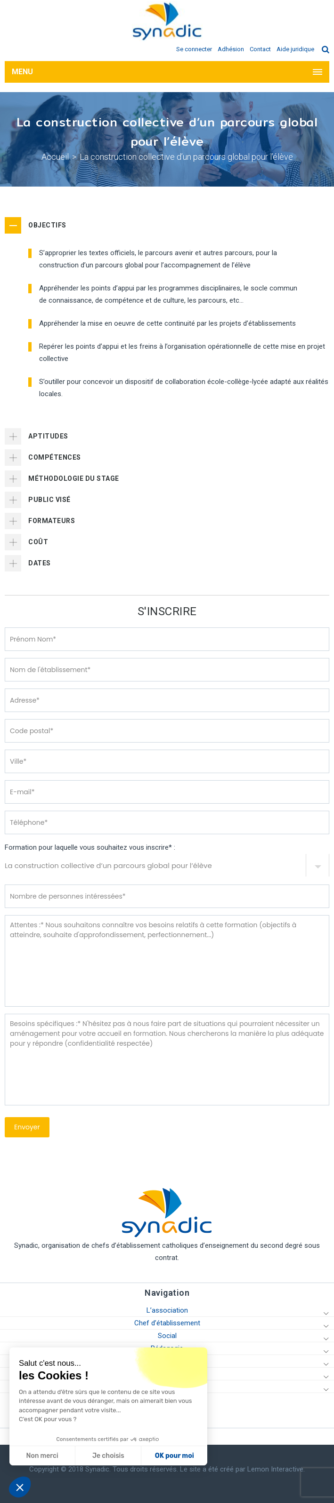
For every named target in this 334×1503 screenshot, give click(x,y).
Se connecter (194, 49)
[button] (19, 1487)
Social (167, 1335)
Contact (260, 49)
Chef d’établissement (167, 1323)
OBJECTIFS (47, 225)
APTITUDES (48, 436)
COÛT (38, 542)
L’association (167, 1310)
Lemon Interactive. (276, 1469)
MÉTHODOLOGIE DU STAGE (73, 478)
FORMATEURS (51, 520)
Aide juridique (295, 49)
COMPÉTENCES (54, 457)
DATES (39, 563)
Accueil (55, 157)
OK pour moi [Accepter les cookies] (86, 1456)
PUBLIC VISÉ (49, 499)
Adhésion (231, 49)
